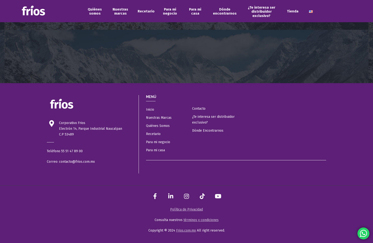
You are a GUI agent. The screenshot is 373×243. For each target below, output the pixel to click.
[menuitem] (94, 11)
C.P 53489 (66, 134)
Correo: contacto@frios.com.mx (71, 162)
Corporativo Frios (72, 123)
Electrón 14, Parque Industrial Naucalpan (90, 129)
